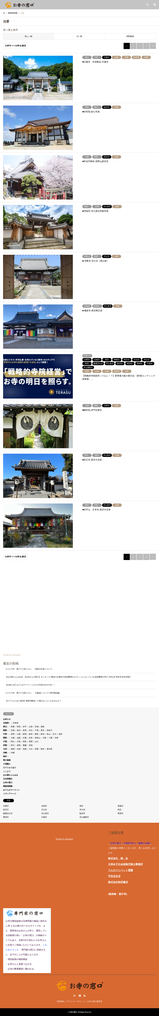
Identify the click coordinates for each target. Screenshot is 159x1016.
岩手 (25, 727)
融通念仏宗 (7, 813)
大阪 (13, 738)
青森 (13, 727)
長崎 (25, 749)
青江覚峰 (7, 760)
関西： (6, 738)
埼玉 (31, 730)
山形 (31, 727)
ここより (7, 771)
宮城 (37, 727)
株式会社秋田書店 (118, 882)
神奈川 (49, 730)
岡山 (13, 741)
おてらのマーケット (11, 790)
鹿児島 (49, 749)
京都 (25, 738)
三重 (50, 738)
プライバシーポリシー (75, 1001)
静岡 (25, 734)
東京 (42, 730)
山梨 (19, 734)
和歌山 (37, 738)
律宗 (81, 806)
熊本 (42, 749)
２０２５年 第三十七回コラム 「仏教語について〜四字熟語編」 (34, 693)
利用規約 (60, 1001)
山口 (37, 741)
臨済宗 (82, 813)
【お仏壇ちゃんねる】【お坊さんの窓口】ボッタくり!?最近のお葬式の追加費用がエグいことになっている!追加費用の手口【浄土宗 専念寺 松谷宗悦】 (68, 677)
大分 (31, 749)
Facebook (79, 996)
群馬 (25, 730)
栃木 (19, 730)
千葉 (37, 730)
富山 (48, 734)
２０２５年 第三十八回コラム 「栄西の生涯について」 (29, 669)
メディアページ (9, 794)
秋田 (19, 727)
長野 (13, 734)
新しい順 (28, 36)
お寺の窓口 (7, 782)
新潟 (42, 734)
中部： (6, 734)
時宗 (119, 810)
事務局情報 (7, 786)
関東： (6, 730)
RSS (85, 996)
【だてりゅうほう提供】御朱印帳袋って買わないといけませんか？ (33, 701)
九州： (6, 749)
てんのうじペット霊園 (120, 870)
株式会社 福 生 (118, 858)
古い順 (79, 36)
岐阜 (31, 734)
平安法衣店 (114, 876)
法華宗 (6, 806)
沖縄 (13, 753)
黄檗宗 (120, 813)
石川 (54, 734)
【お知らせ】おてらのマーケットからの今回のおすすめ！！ (30, 685)
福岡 (13, 749)
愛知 (37, 734)
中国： (6, 741)
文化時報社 (7, 779)
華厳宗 (120, 806)
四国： (6, 745)
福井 (60, 734)
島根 (31, 741)
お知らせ (7, 719)
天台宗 (44, 810)
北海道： (7, 723)
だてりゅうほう (9, 768)
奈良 (31, 738)
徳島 (19, 745)
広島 (19, 741)
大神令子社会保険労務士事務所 (125, 864)
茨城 (13, 730)
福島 (42, 727)
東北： (6, 727)
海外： (6, 756)
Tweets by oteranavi (12, 655)
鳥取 (25, 741)
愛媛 (25, 745)
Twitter (74, 996)
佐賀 (19, 749)
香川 (13, 745)
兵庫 (56, 738)
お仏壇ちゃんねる (10, 775)
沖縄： (6, 753)
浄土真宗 (45, 813)
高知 (31, 745)
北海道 (15, 723)
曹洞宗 (6, 817)
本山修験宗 (84, 817)
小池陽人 (7, 764)
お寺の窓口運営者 (94, 1001)
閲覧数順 (130, 36)
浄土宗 (82, 810)
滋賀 (19, 738)
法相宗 (44, 806)
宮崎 (37, 749)
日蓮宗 (44, 817)
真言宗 (6, 810)
